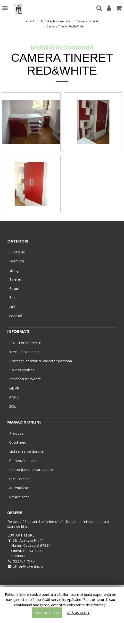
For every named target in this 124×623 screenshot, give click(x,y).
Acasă (30, 21)
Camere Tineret (87, 21)
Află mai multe (78, 613)
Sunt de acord (47, 613)
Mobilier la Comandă (55, 21)
